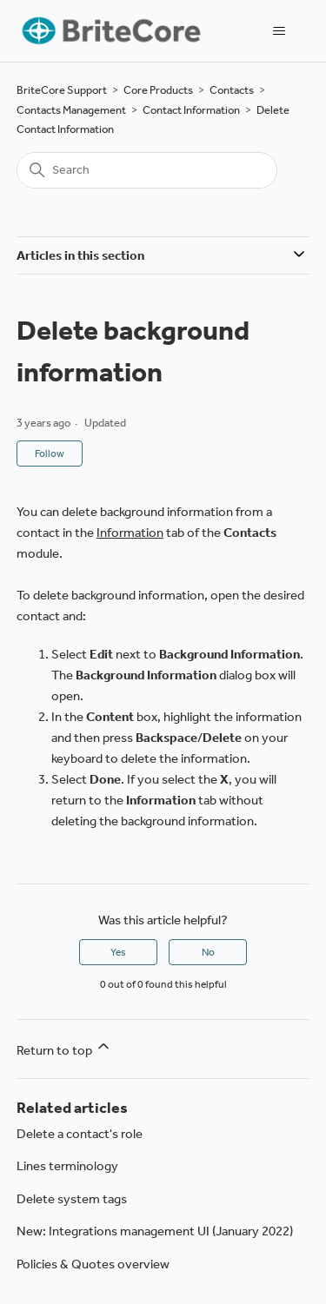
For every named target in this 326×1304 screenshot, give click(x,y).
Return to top (64, 1047)
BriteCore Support (62, 89)
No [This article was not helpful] (208, 952)
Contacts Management (71, 109)
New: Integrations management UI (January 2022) (155, 1231)
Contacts (232, 89)
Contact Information (191, 109)
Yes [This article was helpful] (118, 952)
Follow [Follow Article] (49, 453)
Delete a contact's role (80, 1134)
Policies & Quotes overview (93, 1264)
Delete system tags (72, 1199)
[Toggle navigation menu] (278, 31)
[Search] (146, 170)
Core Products (158, 89)
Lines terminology (67, 1166)
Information (129, 532)
